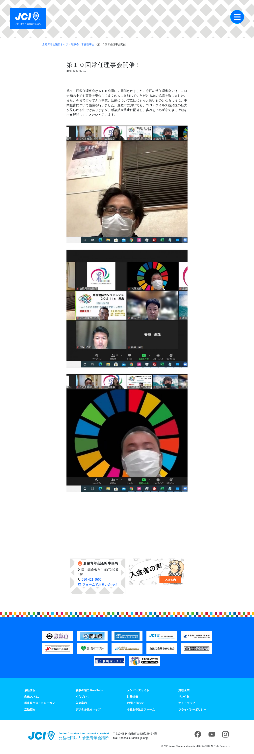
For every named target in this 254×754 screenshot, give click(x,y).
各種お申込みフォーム (141, 709)
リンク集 (184, 696)
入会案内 (81, 703)
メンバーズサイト (138, 690)
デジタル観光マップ (88, 709)
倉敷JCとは (31, 696)
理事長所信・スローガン (39, 703)
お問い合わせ (135, 703)
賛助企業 (184, 690)
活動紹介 (29, 709)
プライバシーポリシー (192, 709)
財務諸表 (132, 696)
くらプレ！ (82, 696)
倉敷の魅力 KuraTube (89, 690)
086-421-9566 (92, 579)
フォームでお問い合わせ (99, 584)
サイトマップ (186, 703)
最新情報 (29, 690)
